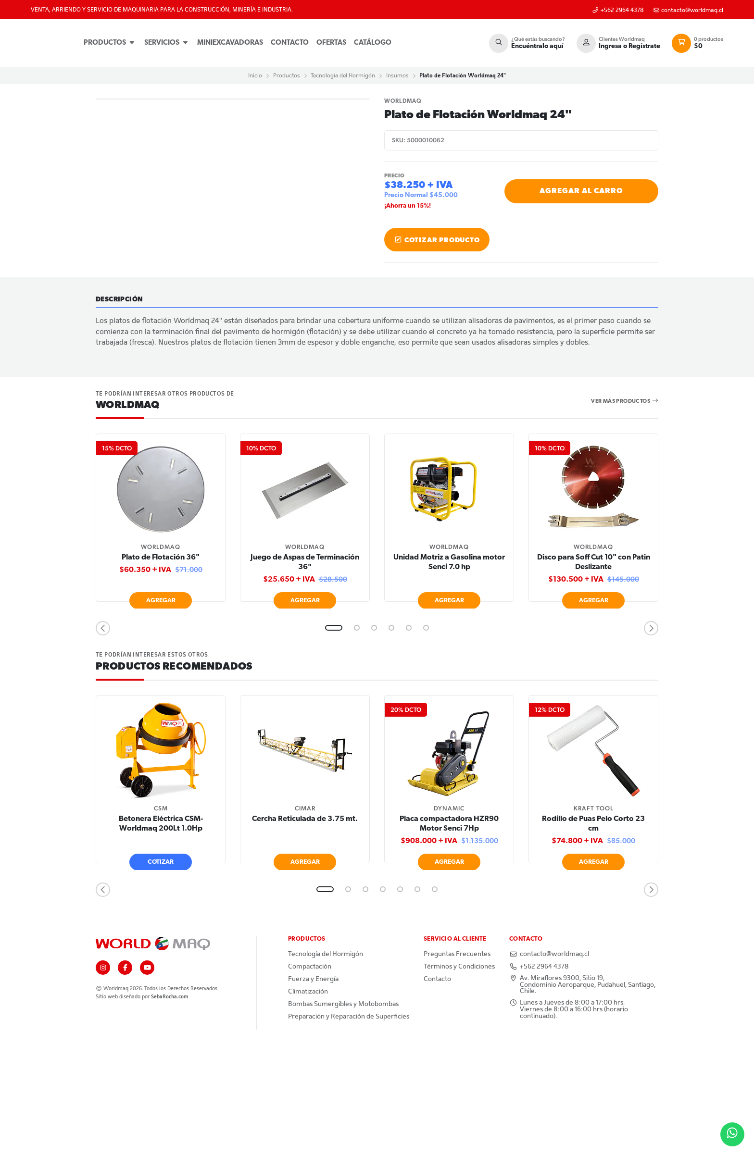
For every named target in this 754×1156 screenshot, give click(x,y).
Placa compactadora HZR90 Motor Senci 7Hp (449, 933)
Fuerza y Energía (313, 1088)
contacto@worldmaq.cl (688, 10)
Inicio (255, 75)
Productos (110, 42)
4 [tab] (391, 737)
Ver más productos (624, 510)
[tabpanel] (160, 631)
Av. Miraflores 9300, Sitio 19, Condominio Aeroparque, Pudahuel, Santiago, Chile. (582, 1094)
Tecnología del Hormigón (343, 75)
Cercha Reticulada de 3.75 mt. (305, 928)
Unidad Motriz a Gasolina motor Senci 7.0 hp (449, 672)
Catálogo (373, 43)
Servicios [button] (167, 42)
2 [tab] (357, 737)
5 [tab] (409, 737)
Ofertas (332, 43)
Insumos (397, 75)
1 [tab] (333, 737)
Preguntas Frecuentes (457, 1063)
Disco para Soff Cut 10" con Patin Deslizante (593, 672)
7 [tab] (435, 999)
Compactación (309, 1076)
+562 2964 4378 (618, 10)
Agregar (161, 710)
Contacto (290, 43)
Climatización (308, 1101)
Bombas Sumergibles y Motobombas (343, 1113)
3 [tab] (374, 737)
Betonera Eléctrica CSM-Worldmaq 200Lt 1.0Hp (161, 933)
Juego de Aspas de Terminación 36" (305, 672)
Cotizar (161, 971)
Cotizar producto (437, 240)
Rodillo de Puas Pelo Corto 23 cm (593, 933)
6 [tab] (426, 737)
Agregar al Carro (581, 191)
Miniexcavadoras (231, 43)
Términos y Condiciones (459, 1076)
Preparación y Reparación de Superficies (348, 1126)
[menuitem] (110, 43)
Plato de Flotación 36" (161, 667)
